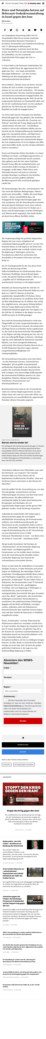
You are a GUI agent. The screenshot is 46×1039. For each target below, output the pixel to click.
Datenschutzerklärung (12, 706)
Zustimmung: (9, 696)
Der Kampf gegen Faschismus (24, 764)
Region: (7, 687)
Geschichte (6, 764)
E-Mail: (7, 668)
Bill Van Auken (6, 21)
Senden (23, 721)
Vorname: (8, 677)
